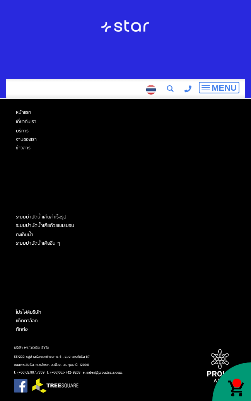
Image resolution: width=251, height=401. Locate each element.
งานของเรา (27, 139)
